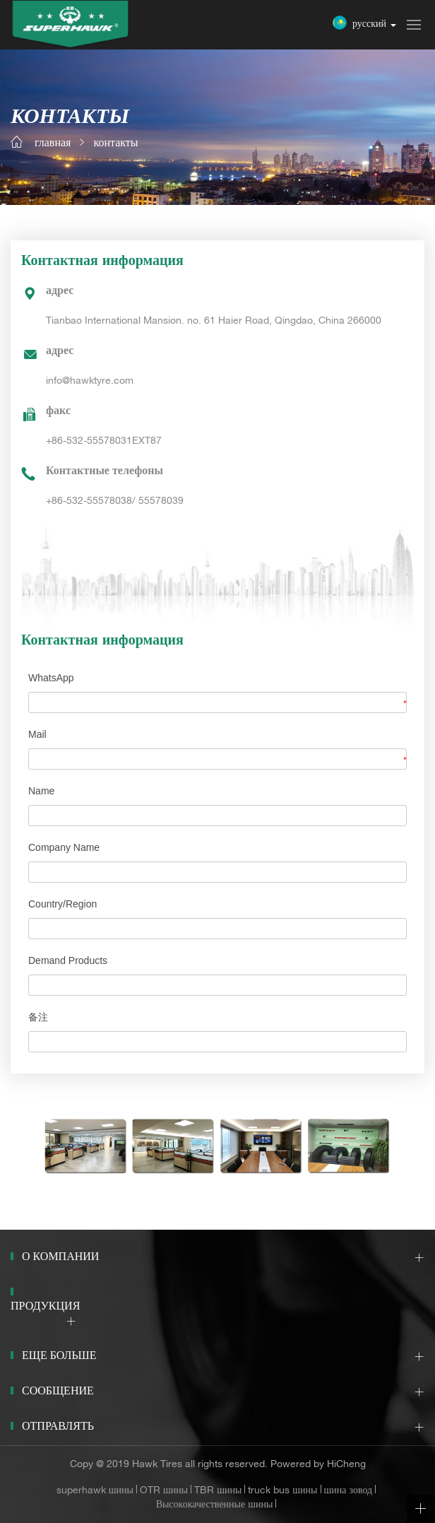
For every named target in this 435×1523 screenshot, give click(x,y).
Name (41, 790)
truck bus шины (282, 1491)
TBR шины (218, 1491)
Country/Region (62, 904)
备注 (38, 1017)
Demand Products (67, 960)
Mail (37, 734)
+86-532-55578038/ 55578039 (115, 502)
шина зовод (348, 1491)
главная (53, 144)
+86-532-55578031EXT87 (104, 442)
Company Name (64, 847)
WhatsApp (51, 677)
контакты (115, 144)
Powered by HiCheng (318, 1465)
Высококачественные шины (214, 1505)
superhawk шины (94, 1491)
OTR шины (164, 1491)
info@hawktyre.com (89, 382)
